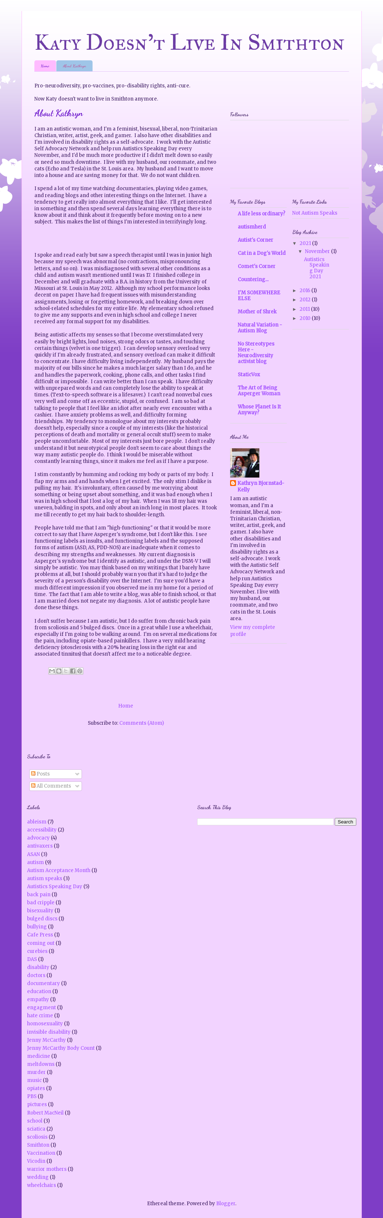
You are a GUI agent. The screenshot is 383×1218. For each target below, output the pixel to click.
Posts (40, 774)
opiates (36, 1088)
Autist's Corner (255, 240)
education (39, 991)
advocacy (38, 838)
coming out (41, 943)
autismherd (252, 227)
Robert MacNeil (45, 1113)
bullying (37, 927)
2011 (305, 309)
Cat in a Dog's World (262, 253)
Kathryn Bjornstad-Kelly (260, 486)
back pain (38, 894)
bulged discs (42, 919)
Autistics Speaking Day (54, 886)
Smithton (38, 1145)
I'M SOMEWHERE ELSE (259, 296)
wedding (38, 1177)
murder (36, 1072)
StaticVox (249, 375)
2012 (306, 300)
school (34, 1121)
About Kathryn (74, 65)
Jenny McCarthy (46, 1040)
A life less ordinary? (261, 214)
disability (38, 967)
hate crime (40, 1016)
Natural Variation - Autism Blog (260, 328)
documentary (43, 983)
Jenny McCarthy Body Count (61, 1048)
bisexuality (40, 911)
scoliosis (37, 1137)
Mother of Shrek (257, 312)
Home (45, 65)
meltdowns (41, 1064)
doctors (36, 975)
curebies (37, 951)
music (34, 1080)
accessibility (42, 830)
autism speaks (44, 878)
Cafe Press (40, 935)
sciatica (36, 1129)
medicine (38, 1056)
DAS (32, 959)
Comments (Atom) (141, 723)
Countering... (253, 279)
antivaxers (40, 846)
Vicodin (36, 1161)
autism (35, 862)
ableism (36, 822)
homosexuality (45, 1024)
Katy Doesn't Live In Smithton (189, 42)
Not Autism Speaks (314, 213)
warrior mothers (47, 1169)
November (318, 251)
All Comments (51, 786)
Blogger (225, 1203)
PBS (32, 1096)
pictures (37, 1104)
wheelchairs (41, 1185)
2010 (306, 318)
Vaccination (41, 1153)
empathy (38, 999)
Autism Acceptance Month (58, 870)
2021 (306, 243)
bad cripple (41, 903)
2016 (305, 290)
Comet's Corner (256, 266)
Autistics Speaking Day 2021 (316, 268)
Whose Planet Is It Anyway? (259, 410)
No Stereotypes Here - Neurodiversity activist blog (256, 353)
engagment (41, 1007)
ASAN (33, 854)
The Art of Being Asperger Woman (259, 391)
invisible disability (49, 1032)
